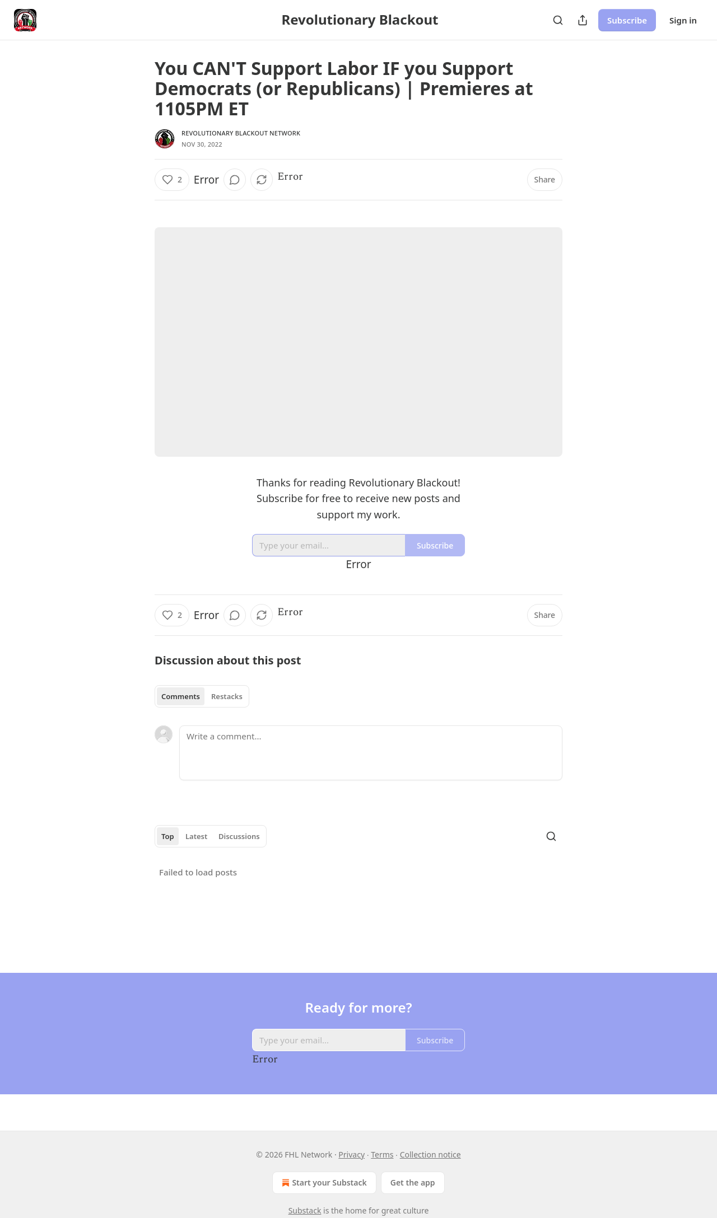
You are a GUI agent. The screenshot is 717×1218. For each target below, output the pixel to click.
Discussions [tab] (239, 836)
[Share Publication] (582, 20)
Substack (305, 1210)
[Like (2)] (172, 179)
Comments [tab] (180, 696)
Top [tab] (167, 836)
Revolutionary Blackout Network (240, 133)
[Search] (558, 20)
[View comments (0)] (235, 179)
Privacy (351, 1154)
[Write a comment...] (370, 752)
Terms (382, 1154)
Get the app (412, 1182)
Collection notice (430, 1154)
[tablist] (202, 696)
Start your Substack (323, 1183)
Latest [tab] (196, 836)
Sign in (683, 20)
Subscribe (627, 20)
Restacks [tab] (227, 696)
